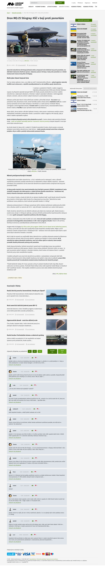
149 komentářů (20, 344)
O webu (74, 3)
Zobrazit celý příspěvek (15, 365)
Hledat (60, 2)
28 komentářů (20, 314)
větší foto (26, 61)
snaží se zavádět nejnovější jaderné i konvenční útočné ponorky (30, 121)
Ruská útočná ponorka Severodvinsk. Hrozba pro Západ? (26, 291)
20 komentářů (20, 329)
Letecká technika (52, 6)
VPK (57, 274)
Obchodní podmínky (41, 559)
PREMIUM (94, 3)
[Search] (42, 2)
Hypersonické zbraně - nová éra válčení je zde (22, 320)
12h (35, 351)
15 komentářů (22, 65)
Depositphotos (33, 559)
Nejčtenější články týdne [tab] (76, 88)
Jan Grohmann (33, 65)
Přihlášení (80, 3)
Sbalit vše (62, 351)
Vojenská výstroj (88, 6)
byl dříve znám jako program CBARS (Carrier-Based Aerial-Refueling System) (44, 226)
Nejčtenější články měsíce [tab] (90, 88)
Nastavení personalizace (52, 559)
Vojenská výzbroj (76, 6)
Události (30, 6)
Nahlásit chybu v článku (15, 278)
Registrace (87, 3)
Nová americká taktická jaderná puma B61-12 (22, 305)
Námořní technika (64, 6)
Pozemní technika (40, 6)
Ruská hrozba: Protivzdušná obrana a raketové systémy (25, 335)
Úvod (8, 13)
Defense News (63, 274)
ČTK (96, 6)
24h (40, 351)
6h (29, 351)
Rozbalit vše (52, 351)
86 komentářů (20, 299)
